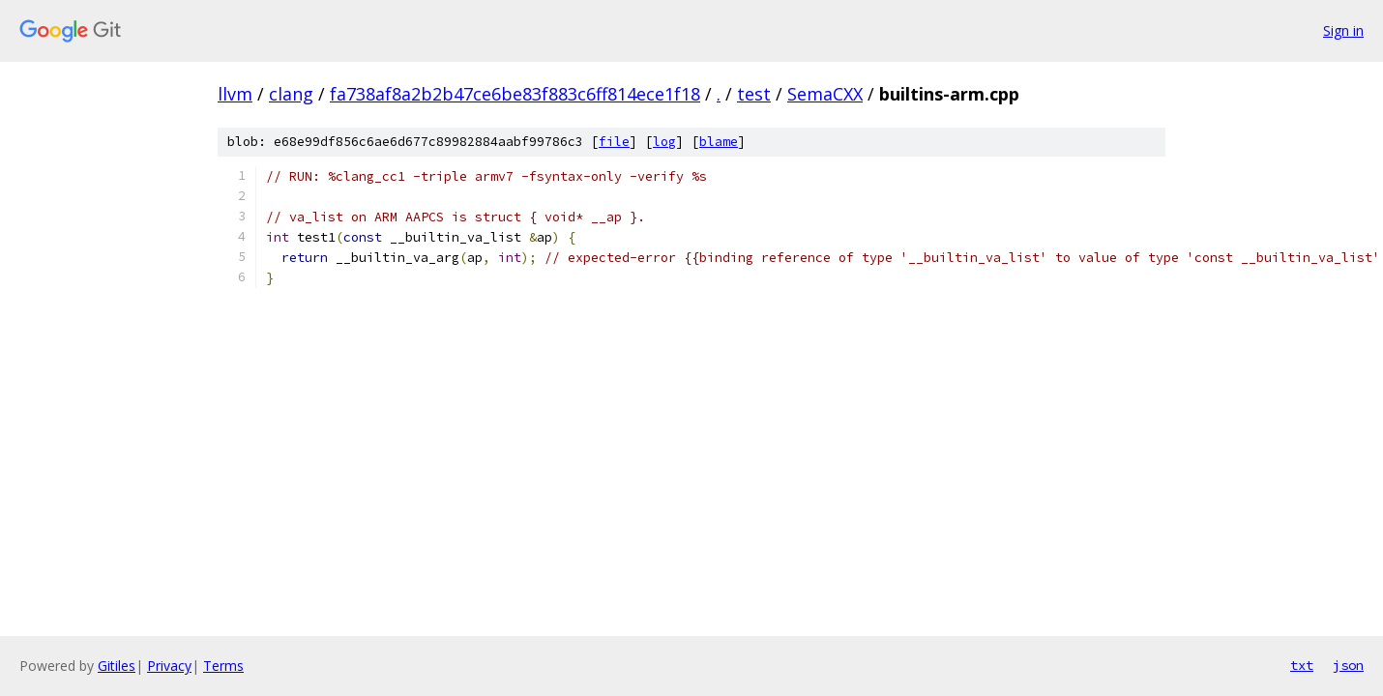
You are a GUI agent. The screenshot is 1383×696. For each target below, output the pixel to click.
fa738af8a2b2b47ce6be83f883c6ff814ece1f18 (515, 93)
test (754, 93)
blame (718, 141)
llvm (235, 93)
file (614, 141)
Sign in (1343, 30)
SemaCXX (825, 93)
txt (1301, 665)
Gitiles (116, 665)
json (1348, 665)
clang (291, 93)
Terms (223, 665)
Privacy (169, 665)
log (664, 141)
